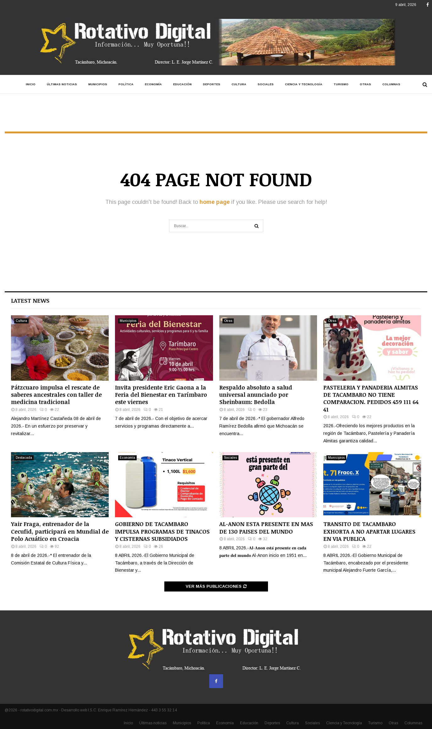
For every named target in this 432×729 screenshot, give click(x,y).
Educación (182, 84)
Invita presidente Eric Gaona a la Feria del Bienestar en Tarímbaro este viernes (161, 395)
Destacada (24, 457)
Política (126, 84)
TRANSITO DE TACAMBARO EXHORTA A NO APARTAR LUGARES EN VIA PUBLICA (369, 531)
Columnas (391, 84)
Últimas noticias (62, 84)
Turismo (341, 84)
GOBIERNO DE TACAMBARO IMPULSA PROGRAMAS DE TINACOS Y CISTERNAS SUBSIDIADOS (162, 531)
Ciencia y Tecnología (303, 84)
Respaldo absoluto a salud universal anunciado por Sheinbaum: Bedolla (255, 395)
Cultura (239, 84)
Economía (153, 84)
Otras (365, 84)
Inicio (31, 84)
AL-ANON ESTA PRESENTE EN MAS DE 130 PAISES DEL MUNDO (266, 527)
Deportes (211, 84)
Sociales (266, 84)
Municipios (97, 84)
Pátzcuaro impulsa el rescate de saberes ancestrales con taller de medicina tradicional (56, 395)
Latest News (30, 300)
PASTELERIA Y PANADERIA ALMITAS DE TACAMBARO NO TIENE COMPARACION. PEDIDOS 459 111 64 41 (370, 398)
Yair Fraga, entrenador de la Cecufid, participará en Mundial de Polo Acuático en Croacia (60, 531)
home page (215, 202)
